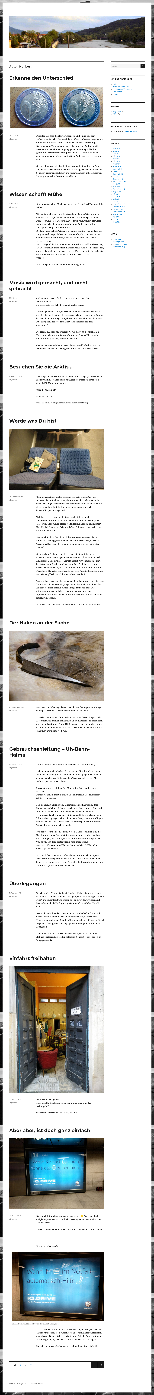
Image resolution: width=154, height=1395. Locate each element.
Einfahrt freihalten (32, 958)
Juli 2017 (116, 194)
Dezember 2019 (119, 171)
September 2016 (119, 212)
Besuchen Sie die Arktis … (41, 367)
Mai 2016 (116, 222)
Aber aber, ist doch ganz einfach (49, 1130)
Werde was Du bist (33, 421)
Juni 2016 (116, 219)
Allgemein (13, 139)
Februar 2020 (118, 169)
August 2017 (117, 192)
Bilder (115, 114)
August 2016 (117, 214)
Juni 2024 (116, 159)
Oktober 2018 (118, 179)
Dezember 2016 (119, 204)
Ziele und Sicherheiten (122, 87)
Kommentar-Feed (120, 244)
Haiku (115, 84)
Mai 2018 (116, 187)
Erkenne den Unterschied (41, 78)
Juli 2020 (116, 161)
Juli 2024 (116, 156)
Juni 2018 (116, 184)
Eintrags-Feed (118, 242)
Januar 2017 (117, 202)
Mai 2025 (116, 149)
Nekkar (12, 1384)
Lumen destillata (130, 131)
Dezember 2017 (119, 189)
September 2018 (119, 182)
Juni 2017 (116, 197)
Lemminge (117, 92)
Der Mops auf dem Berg (122, 89)
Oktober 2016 (118, 209)
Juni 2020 (116, 164)
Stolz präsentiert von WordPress (30, 1384)
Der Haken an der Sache (39, 623)
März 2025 (117, 151)
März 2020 (117, 166)
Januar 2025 (117, 154)
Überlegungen (27, 883)
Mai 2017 (116, 199)
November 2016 (119, 207)
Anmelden (117, 239)
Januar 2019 (117, 177)
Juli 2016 (116, 217)
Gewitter (116, 94)
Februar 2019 (118, 174)
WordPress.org (119, 247)
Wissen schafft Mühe (35, 194)
